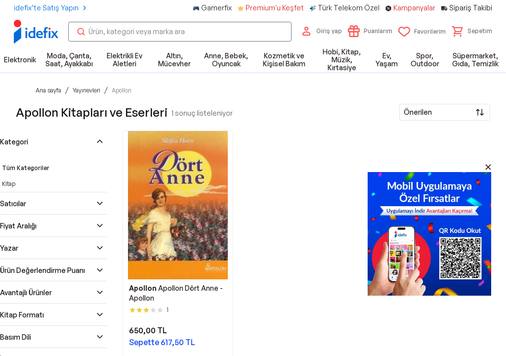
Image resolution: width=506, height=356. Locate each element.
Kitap (8, 183)
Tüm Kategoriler (25, 168)
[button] (472, 31)
